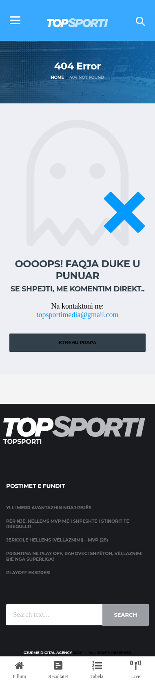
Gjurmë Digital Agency (47, 652)
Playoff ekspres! (28, 572)
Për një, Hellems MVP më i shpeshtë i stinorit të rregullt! (67, 523)
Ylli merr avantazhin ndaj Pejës (48, 507)
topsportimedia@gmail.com (77, 315)
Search (125, 614)
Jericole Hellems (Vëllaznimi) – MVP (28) (57, 540)
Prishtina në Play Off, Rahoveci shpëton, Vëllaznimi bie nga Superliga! (74, 556)
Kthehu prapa (77, 342)
